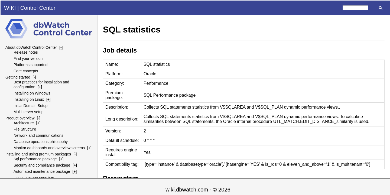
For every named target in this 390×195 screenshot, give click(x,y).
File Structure (25, 129)
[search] (355, 8)
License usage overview (34, 178)
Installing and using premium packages (38, 154)
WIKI (10, 8)
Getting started (17, 77)
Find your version (28, 58)
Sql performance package (35, 159)
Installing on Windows (32, 93)
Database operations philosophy (41, 141)
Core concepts (26, 71)
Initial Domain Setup (30, 105)
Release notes (26, 52)
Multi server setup (28, 112)
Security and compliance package (42, 165)
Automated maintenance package (42, 171)
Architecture (24, 123)
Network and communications (38, 135)
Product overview (19, 118)
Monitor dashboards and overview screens (49, 148)
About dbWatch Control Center (31, 47)
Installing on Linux (29, 99)
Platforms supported (30, 65)
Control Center (38, 8)
